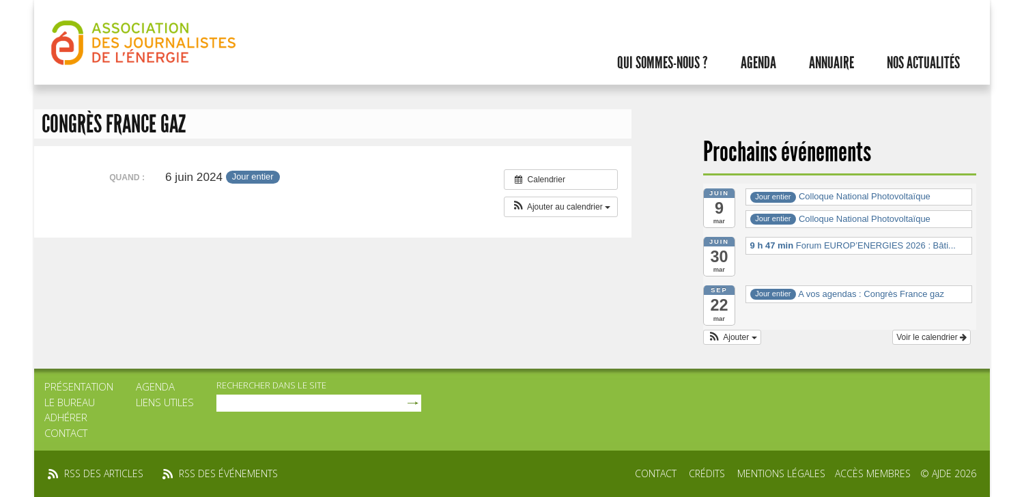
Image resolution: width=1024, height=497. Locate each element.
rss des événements (228, 473)
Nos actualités (923, 62)
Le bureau (69, 402)
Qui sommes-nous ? (662, 62)
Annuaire (831, 62)
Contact (65, 433)
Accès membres (873, 473)
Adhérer (65, 417)
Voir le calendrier (931, 337)
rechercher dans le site (271, 385)
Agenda (758, 62)
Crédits (707, 473)
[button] (560, 206)
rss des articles (103, 473)
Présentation (78, 386)
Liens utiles (165, 402)
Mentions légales (781, 473)
